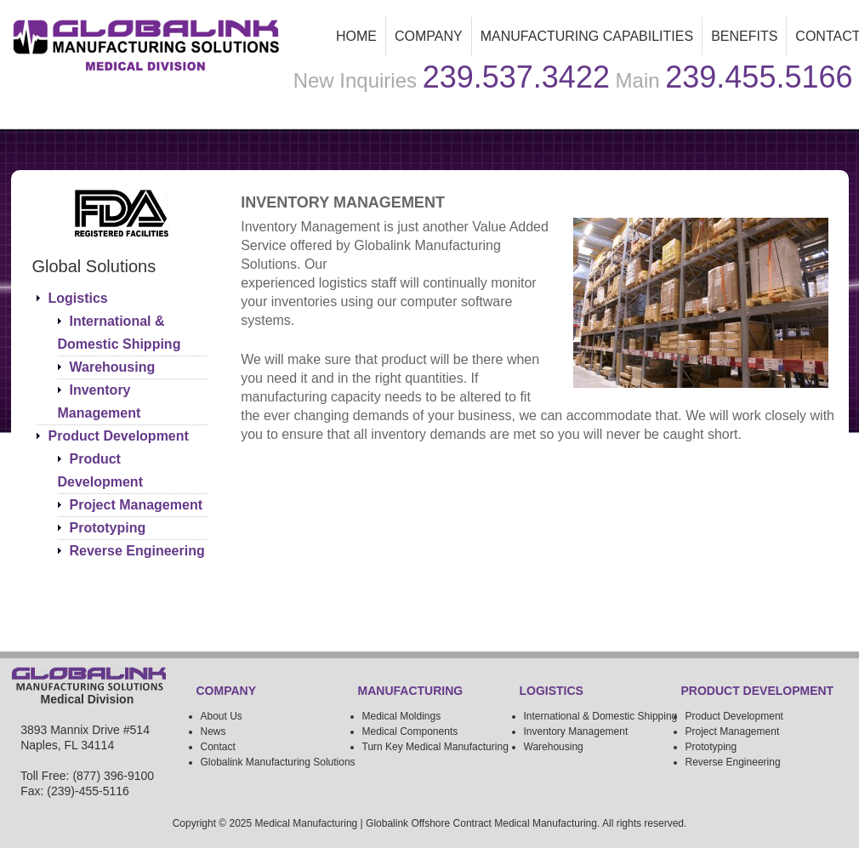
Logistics (78, 298)
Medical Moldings (401, 716)
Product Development (118, 436)
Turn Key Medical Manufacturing (435, 747)
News (213, 731)
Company (429, 36)
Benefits (744, 36)
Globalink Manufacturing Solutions (278, 762)
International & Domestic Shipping (601, 716)
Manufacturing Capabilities (582, 41)
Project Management (136, 505)
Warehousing (113, 367)
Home (356, 36)
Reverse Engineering (137, 551)
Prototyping (108, 528)
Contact (218, 747)
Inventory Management (576, 731)
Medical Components (410, 731)
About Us (221, 716)
